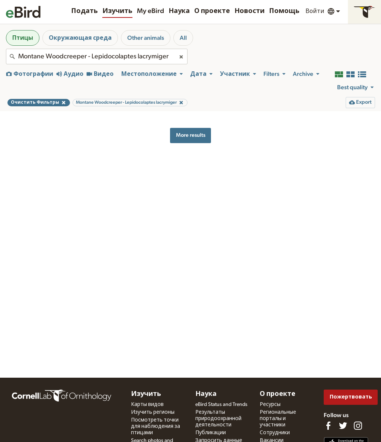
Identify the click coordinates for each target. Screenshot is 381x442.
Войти (314, 11)
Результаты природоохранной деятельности (218, 419)
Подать (84, 11)
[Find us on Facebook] (328, 425)
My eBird (150, 11)
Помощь (284, 11)
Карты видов (147, 404)
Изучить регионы (153, 412)
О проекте (212, 11)
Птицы (22, 38)
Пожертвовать (351, 397)
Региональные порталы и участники (278, 419)
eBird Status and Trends (221, 404)
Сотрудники (275, 432)
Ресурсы (270, 404)
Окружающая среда (80, 38)
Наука (179, 11)
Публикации (210, 432)
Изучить (117, 11)
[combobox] (96, 56)
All (183, 38)
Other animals (145, 38)
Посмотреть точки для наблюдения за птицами (155, 426)
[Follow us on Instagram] (357, 425)
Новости (249, 11)
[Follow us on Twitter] (343, 425)
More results (190, 135)
